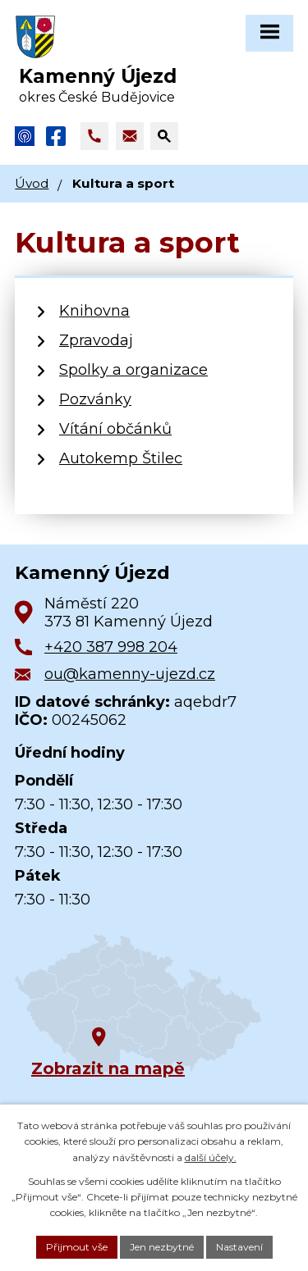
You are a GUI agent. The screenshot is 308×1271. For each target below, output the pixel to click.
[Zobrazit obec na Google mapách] (138, 1004)
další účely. (211, 1157)
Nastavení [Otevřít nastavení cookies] (239, 1247)
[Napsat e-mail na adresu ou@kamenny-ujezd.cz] (130, 136)
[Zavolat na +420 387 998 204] (94, 136)
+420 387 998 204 (110, 647)
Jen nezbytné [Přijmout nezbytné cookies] (162, 1247)
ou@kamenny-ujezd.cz (129, 674)
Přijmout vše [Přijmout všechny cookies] (77, 1247)
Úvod (31, 183)
